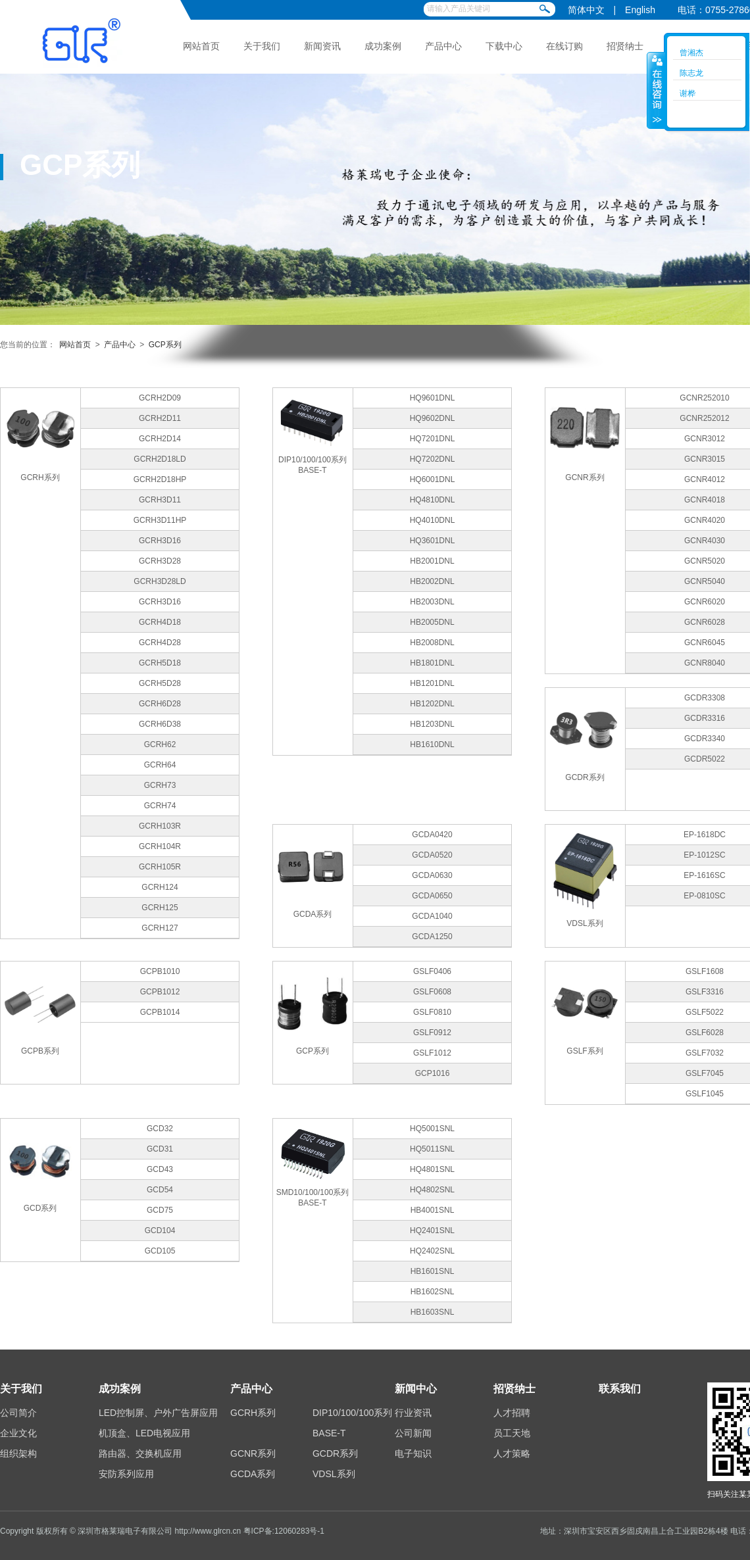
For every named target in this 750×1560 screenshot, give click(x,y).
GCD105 (160, 1250)
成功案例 (382, 46)
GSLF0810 (432, 1012)
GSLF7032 (705, 1053)
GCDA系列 (252, 1474)
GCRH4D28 (160, 642)
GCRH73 (160, 785)
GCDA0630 (432, 875)
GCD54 (160, 1189)
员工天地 (511, 1433)
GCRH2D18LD (160, 459)
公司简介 (18, 1412)
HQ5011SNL (432, 1149)
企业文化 (18, 1433)
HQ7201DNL (432, 438)
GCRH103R (160, 826)
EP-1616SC (704, 875)
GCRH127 (159, 928)
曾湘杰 (691, 52)
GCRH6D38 (160, 724)
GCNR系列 (253, 1453)
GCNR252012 (704, 418)
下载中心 (504, 46)
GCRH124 (159, 887)
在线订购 (564, 46)
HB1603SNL (433, 1312)
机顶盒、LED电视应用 (144, 1433)
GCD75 (160, 1210)
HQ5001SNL (432, 1128)
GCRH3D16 (160, 540)
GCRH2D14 (160, 438)
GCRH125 (159, 907)
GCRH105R (160, 866)
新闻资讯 (322, 46)
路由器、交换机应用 (140, 1453)
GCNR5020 (704, 561)
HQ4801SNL (432, 1169)
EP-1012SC (704, 855)
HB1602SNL (433, 1291)
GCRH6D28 (160, 703)
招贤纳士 (625, 46)
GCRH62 (160, 744)
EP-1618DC (705, 834)
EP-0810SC (704, 895)
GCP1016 (432, 1073)
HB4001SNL (433, 1210)
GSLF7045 (705, 1073)
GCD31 (160, 1149)
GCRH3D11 (160, 499)
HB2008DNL (432, 642)
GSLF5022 (705, 1012)
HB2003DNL (432, 601)
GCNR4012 (704, 479)
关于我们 (261, 46)
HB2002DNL (432, 581)
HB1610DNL (432, 744)
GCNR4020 (704, 520)
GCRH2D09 (160, 397)
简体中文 (586, 10)
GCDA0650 (432, 895)
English (640, 10)
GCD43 (160, 1169)
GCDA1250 (432, 936)
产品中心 (443, 46)
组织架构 (18, 1453)
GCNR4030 (704, 540)
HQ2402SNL (432, 1250)
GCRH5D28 (160, 683)
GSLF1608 (705, 971)
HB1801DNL (432, 663)
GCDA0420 (432, 834)
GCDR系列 (335, 1453)
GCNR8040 (704, 663)
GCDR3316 (704, 718)
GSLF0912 (432, 1032)
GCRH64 (160, 764)
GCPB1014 (160, 1012)
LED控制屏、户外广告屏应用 (158, 1412)
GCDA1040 (432, 916)
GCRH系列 (253, 1412)
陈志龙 (691, 73)
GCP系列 (165, 344)
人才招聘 (511, 1412)
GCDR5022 (704, 759)
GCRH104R (160, 846)
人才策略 (511, 1453)
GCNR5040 (704, 581)
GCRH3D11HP (160, 520)
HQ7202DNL (432, 459)
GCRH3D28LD (160, 581)
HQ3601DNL (432, 540)
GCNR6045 (704, 642)
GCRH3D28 (160, 561)
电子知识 (413, 1453)
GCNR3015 (704, 459)
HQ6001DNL (432, 479)
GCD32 (160, 1128)
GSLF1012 (432, 1053)
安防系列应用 (126, 1474)
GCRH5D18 (160, 663)
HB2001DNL (432, 561)
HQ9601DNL (432, 397)
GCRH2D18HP (160, 479)
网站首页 (201, 46)
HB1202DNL (432, 703)
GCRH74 (160, 805)
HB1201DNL (432, 683)
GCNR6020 (704, 601)
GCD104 (160, 1230)
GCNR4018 (704, 499)
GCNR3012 (704, 438)
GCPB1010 (160, 971)
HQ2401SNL (432, 1230)
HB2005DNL (432, 622)
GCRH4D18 (160, 622)
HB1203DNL (432, 724)
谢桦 (687, 93)
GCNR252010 (704, 397)
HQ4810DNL (432, 499)
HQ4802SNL (432, 1189)
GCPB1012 (160, 991)
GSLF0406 (432, 971)
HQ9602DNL (432, 418)
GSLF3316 (705, 991)
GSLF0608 (432, 991)
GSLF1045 (705, 1093)
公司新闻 (413, 1433)
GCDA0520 (432, 855)
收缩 (656, 90)
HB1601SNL (433, 1271)
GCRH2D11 (160, 418)
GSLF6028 (705, 1032)
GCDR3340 (704, 738)
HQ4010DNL (432, 520)
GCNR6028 (704, 622)
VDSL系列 (333, 1474)
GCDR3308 (704, 697)
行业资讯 (413, 1412)
